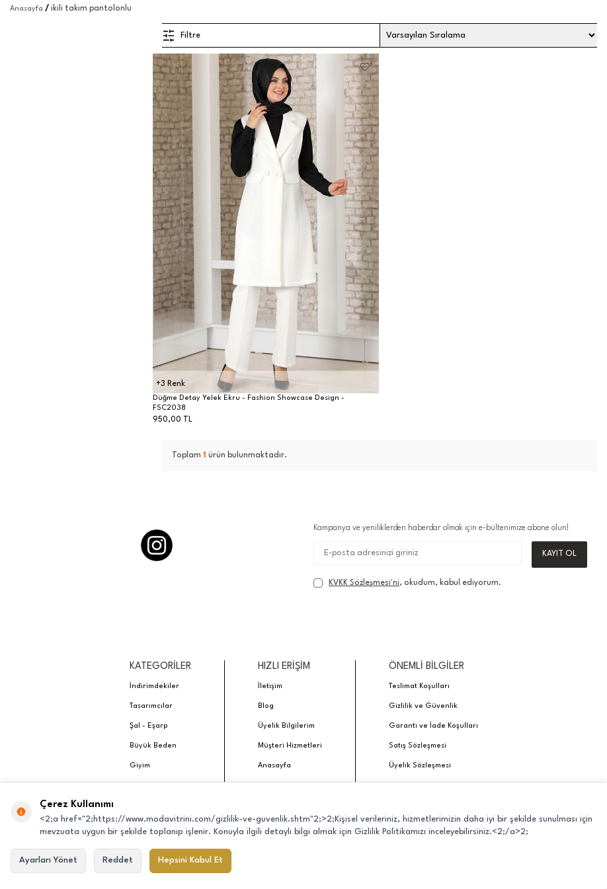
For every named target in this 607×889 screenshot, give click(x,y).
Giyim (140, 766)
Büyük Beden (153, 746)
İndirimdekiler (154, 687)
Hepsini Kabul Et (190, 860)
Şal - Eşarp (149, 726)
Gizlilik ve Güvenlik (423, 707)
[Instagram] (157, 545)
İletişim (270, 687)
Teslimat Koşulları (419, 687)
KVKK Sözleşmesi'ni (364, 584)
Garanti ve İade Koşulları (433, 726)
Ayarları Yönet (48, 860)
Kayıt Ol (559, 554)
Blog (266, 707)
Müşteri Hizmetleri (290, 746)
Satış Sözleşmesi (417, 746)
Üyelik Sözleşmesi (420, 766)
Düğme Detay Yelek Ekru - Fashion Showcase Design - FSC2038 (248, 403)
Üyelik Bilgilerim (286, 726)
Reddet (117, 860)
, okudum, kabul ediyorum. (407, 583)
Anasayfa (26, 9)
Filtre (181, 35)
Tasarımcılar (151, 707)
